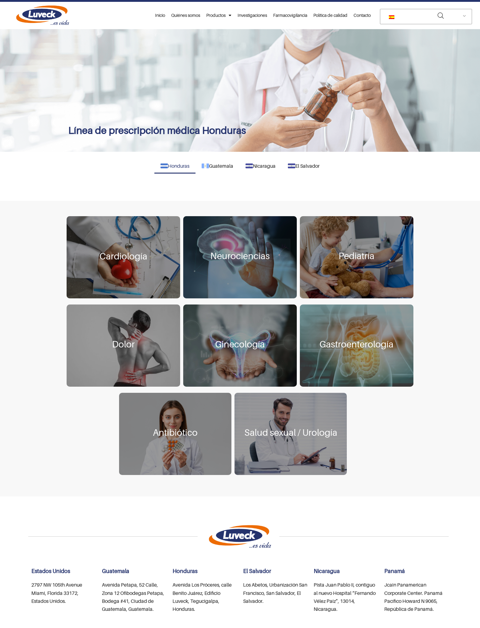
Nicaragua (261, 166)
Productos (218, 15)
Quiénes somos (185, 15)
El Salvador (303, 166)
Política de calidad (330, 15)
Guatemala (217, 166)
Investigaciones (252, 15)
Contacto (362, 15)
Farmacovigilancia (290, 15)
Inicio (160, 15)
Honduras (175, 166)
